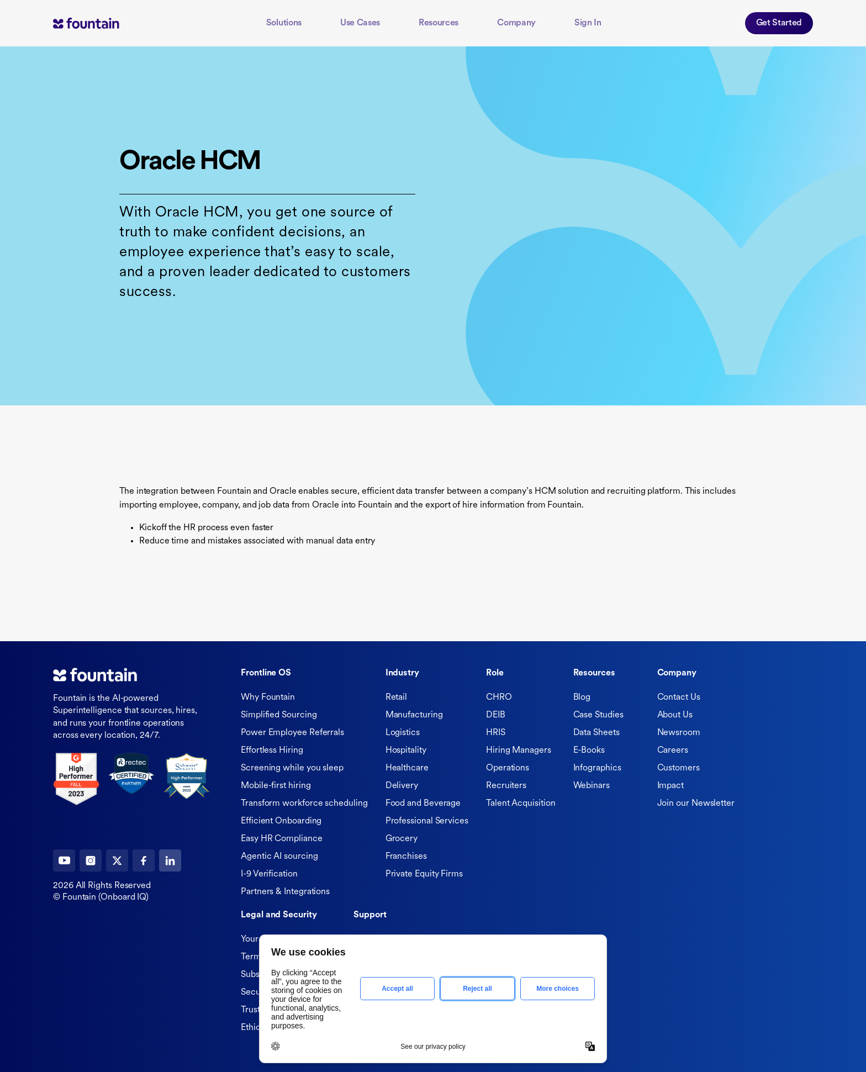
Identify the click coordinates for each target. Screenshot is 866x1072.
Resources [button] (438, 23)
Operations (507, 768)
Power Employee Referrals (292, 732)
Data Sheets (596, 732)
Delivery (402, 785)
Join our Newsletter (696, 803)
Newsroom (678, 732)
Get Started (779, 23)
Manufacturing (414, 715)
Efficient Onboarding (281, 821)
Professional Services (427, 821)
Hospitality (406, 750)
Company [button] (516, 23)
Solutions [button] (284, 23)
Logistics (403, 732)
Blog (582, 697)
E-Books (589, 750)
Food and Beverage (423, 803)
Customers (678, 768)
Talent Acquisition (521, 803)
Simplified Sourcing (278, 715)
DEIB (495, 715)
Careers (672, 750)
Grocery (402, 839)
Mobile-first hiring (275, 785)
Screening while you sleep (292, 768)
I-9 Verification (269, 874)
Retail (397, 697)
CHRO (499, 697)
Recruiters (506, 785)
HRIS (495, 732)
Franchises (406, 856)
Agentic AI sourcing (279, 856)
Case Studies (598, 715)
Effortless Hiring (272, 750)
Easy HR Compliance (282, 839)
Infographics (597, 768)
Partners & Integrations (285, 892)
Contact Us (678, 697)
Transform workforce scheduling (304, 803)
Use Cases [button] (360, 23)
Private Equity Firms (424, 874)
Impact (670, 785)
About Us (675, 715)
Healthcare (407, 768)
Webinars (591, 785)
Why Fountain (268, 697)
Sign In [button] (587, 23)
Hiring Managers (518, 750)
